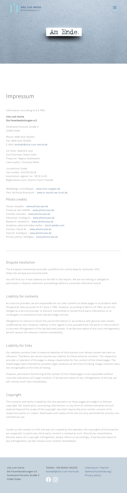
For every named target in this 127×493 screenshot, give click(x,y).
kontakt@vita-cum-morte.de (31, 144)
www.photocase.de (37, 206)
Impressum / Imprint (97, 467)
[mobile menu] (115, 7)
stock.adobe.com (54, 225)
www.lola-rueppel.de (48, 188)
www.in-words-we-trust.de (52, 192)
